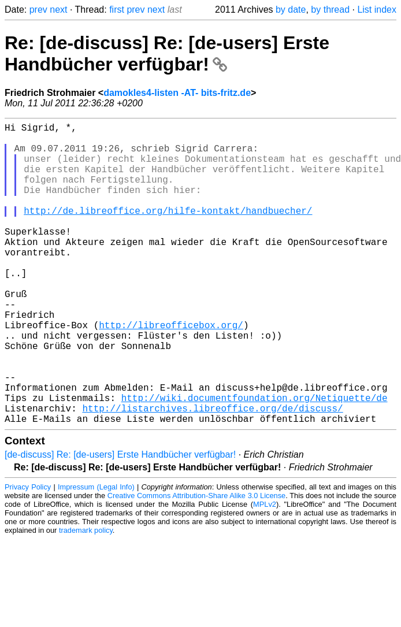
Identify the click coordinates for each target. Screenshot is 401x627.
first (116, 9)
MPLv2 (264, 571)
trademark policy (86, 597)
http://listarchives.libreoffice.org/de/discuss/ (212, 472)
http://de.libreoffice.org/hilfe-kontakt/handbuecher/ (168, 231)
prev (38, 9)
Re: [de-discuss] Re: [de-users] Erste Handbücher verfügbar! (167, 53)
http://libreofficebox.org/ (171, 371)
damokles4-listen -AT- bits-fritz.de (177, 93)
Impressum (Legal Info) (96, 554)
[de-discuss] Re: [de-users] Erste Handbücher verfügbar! (120, 521)
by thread (330, 9)
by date (291, 9)
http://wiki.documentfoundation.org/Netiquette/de (254, 460)
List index (376, 9)
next (58, 9)
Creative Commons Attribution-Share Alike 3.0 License (196, 562)
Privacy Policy (28, 554)
